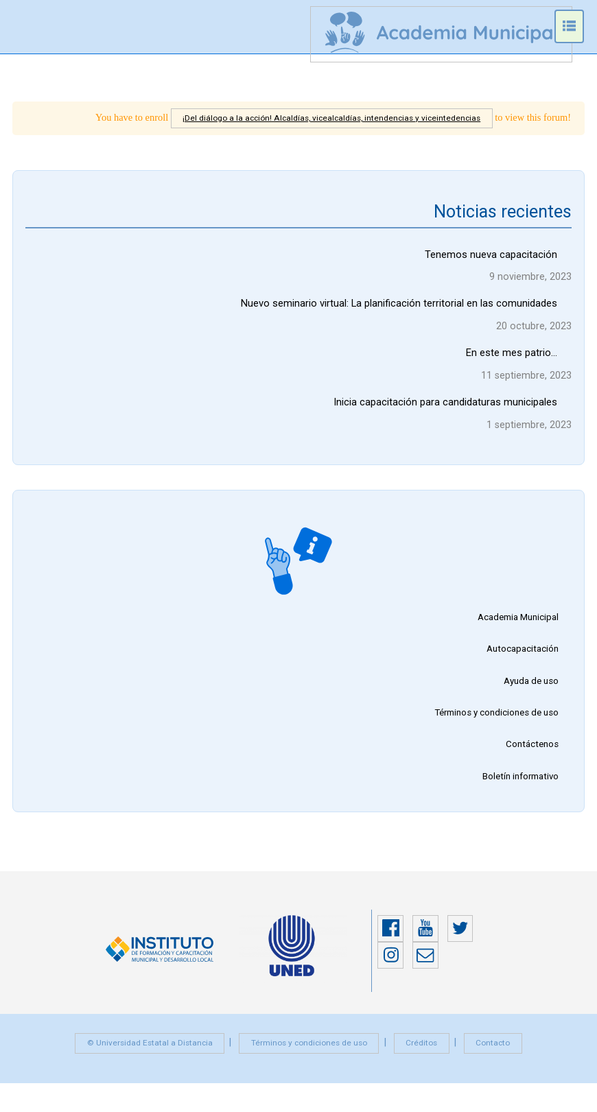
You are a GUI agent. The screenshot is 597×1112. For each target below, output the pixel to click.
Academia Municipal (516, 620)
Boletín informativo (519, 784)
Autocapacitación (521, 653)
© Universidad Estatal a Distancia (143, 1052)
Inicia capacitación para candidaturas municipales (445, 405)
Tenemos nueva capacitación (491, 255)
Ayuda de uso (530, 686)
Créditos (425, 1052)
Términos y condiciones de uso (494, 718)
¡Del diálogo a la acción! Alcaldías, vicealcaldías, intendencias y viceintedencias (326, 118)
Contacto (500, 1052)
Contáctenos (531, 751)
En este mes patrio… (511, 355)
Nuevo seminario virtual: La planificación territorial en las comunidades (398, 305)
